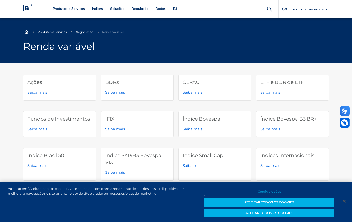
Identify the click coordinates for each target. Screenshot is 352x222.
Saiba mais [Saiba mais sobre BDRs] (115, 92)
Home (26, 32)
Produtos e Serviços (52, 32)
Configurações (269, 193)
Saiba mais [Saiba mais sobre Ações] (37, 92)
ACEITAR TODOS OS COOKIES (269, 215)
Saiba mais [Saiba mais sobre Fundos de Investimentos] (37, 129)
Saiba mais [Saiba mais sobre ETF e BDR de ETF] (270, 92)
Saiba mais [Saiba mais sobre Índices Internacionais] (270, 165)
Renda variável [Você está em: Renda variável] (113, 32)
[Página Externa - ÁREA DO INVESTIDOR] (305, 9)
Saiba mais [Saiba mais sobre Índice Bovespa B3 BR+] (270, 129)
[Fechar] (344, 203)
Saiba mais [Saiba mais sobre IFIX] (115, 129)
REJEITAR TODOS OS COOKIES (269, 204)
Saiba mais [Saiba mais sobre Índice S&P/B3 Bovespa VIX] (115, 172)
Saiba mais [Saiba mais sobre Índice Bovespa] (192, 129)
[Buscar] (269, 8)
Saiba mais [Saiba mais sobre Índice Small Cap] (192, 165)
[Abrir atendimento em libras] (345, 123)
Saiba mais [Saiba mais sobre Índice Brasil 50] (37, 165)
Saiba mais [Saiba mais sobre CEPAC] (192, 92)
